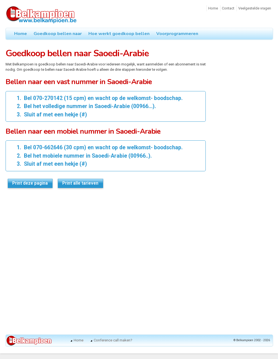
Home (213, 8)
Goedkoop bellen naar (58, 34)
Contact (228, 8)
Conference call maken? (113, 340)
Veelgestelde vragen (254, 8)
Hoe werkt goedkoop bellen (119, 34)
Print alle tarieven (80, 183)
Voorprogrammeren (177, 34)
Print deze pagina (30, 183)
